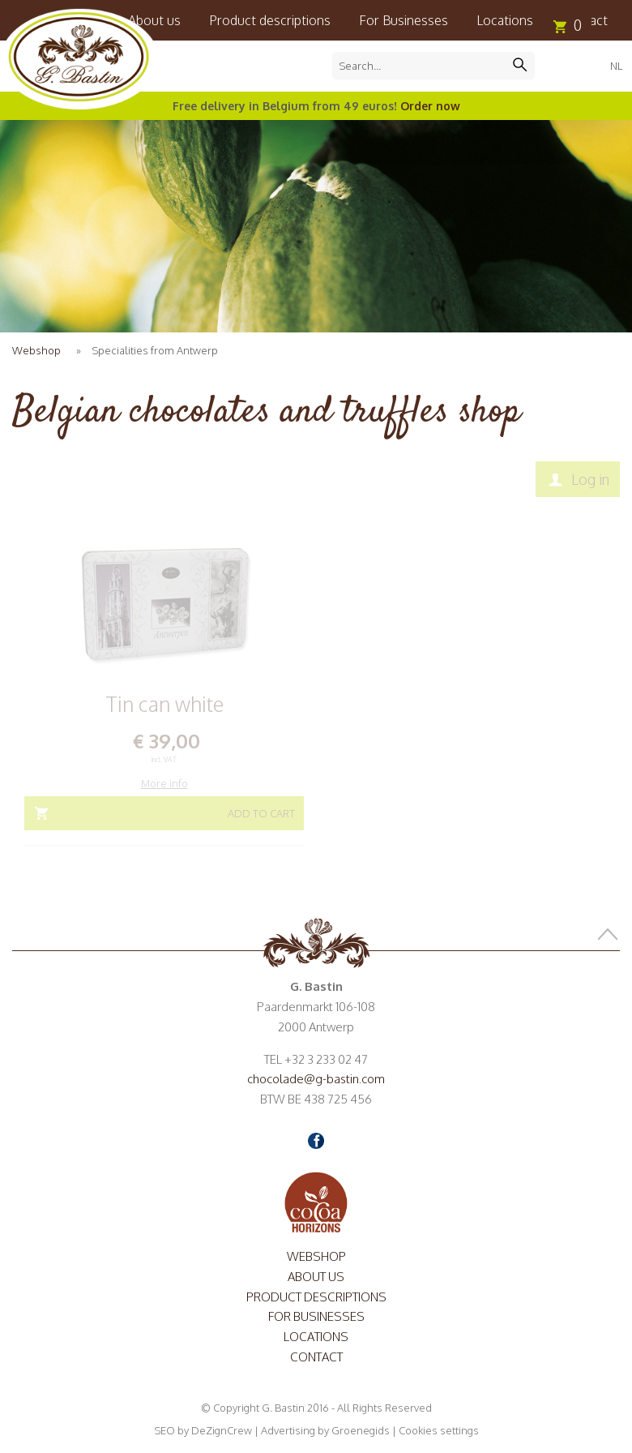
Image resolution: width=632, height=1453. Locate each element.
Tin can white (164, 704)
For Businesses (403, 20)
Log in (590, 479)
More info (164, 783)
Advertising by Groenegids (325, 1430)
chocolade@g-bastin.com (316, 1079)
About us (316, 1276)
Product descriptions (270, 20)
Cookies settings (439, 1430)
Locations (504, 20)
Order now (430, 106)
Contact (316, 1357)
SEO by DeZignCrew (203, 1430)
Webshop (36, 350)
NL (616, 65)
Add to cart (261, 813)
